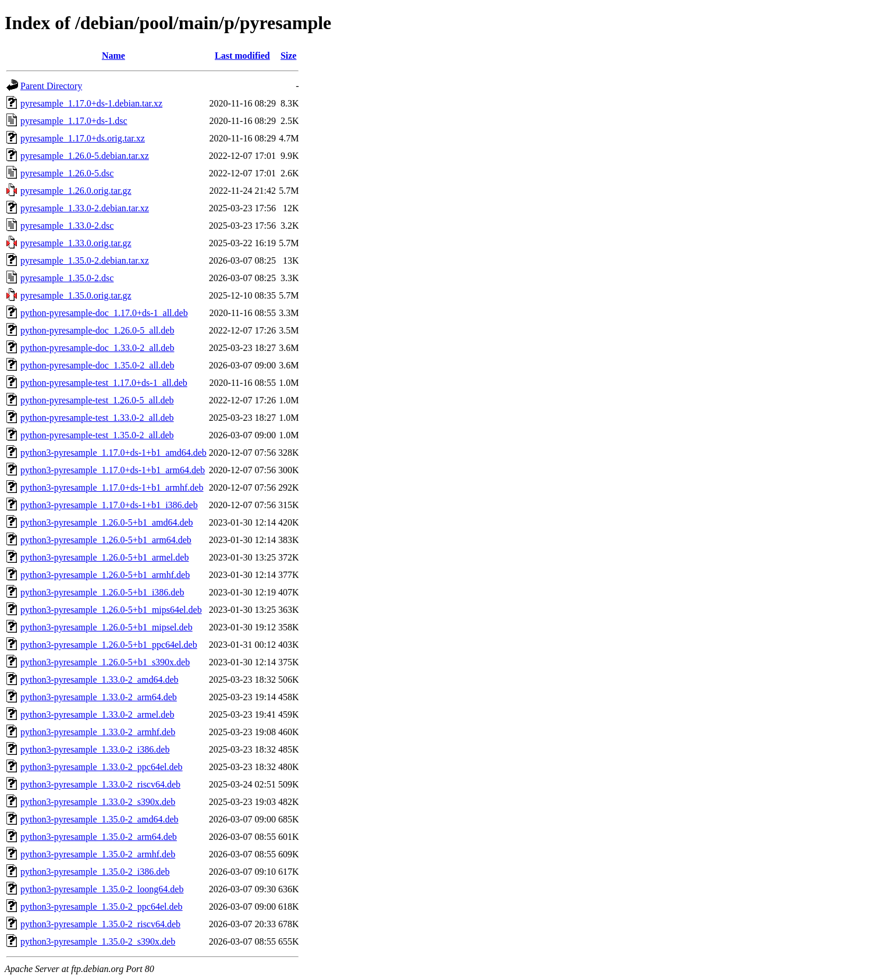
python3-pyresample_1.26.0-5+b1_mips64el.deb (111, 610)
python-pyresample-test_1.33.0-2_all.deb (97, 418)
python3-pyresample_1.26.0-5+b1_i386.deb (102, 592)
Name (113, 56)
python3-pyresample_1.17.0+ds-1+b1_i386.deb (109, 505)
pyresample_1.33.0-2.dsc (66, 225)
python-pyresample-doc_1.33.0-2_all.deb (97, 348)
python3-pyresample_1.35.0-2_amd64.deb (99, 819)
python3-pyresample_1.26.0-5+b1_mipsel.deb (106, 627)
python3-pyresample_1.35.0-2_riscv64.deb (100, 924)
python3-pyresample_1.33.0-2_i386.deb (94, 749)
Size (289, 56)
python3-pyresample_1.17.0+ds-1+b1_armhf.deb (111, 487)
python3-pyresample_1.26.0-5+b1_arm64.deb (105, 540)
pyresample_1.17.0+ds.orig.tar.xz (82, 138)
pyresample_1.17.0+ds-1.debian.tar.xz (91, 103)
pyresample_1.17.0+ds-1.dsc (73, 121)
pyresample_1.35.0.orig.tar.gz (76, 295)
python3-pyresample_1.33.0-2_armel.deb (97, 714)
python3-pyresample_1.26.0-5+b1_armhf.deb (105, 575)
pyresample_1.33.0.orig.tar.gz (76, 243)
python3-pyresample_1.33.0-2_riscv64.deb (100, 784)
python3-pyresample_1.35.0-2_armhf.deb (97, 854)
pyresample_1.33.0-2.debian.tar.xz (84, 208)
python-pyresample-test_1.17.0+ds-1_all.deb (103, 383)
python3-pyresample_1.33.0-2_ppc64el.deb (101, 767)
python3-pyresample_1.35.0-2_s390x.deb (97, 941)
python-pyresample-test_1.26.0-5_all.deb (97, 400)
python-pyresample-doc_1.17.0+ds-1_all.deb (104, 313)
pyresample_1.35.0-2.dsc (66, 278)
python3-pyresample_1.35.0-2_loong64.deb (101, 889)
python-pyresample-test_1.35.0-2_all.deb (97, 435)
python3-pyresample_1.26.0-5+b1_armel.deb (104, 557)
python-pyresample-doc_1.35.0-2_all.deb (97, 365)
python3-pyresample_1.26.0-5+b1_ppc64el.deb (108, 645)
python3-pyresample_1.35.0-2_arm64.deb (98, 837)
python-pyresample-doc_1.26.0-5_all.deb (97, 330)
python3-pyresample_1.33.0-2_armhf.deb (97, 732)
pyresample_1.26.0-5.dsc (66, 173)
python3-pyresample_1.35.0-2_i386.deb (94, 872)
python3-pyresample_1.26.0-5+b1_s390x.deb (105, 662)
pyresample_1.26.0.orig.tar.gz (76, 191)
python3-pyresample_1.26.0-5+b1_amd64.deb (106, 522)
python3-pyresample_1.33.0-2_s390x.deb (97, 802)
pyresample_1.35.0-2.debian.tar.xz (84, 260)
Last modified (242, 56)
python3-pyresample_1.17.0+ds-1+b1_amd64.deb (113, 452)
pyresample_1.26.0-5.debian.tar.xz (84, 156)
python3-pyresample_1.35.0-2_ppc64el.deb (101, 906)
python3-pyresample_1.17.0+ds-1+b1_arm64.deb (112, 470)
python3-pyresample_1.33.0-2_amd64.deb (99, 679)
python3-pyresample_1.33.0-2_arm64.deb (98, 697)
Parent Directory (51, 86)
